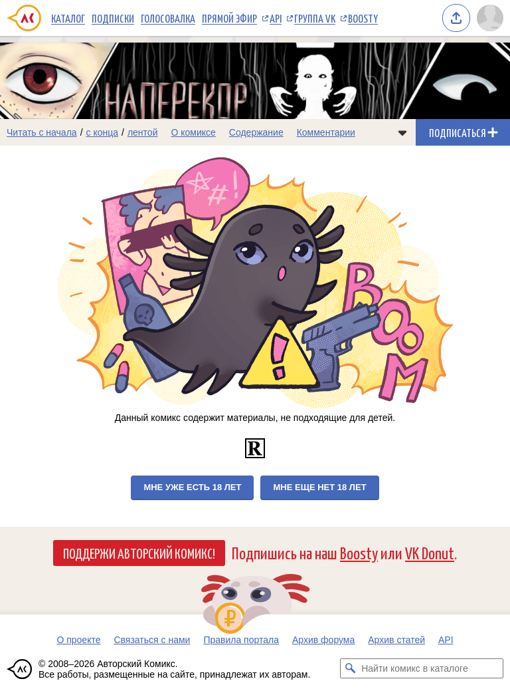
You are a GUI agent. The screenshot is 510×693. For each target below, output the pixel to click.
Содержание (256, 132)
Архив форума (323, 639)
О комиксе (193, 132)
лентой (143, 132)
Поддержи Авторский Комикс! (139, 552)
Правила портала (241, 639)
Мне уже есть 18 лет (192, 487)
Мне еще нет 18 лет (319, 487)
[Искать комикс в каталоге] (350, 668)
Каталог (68, 18)
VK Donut (429, 552)
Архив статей (396, 639)
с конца (102, 132)
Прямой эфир (229, 18)
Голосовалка (168, 18)
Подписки (113, 18)
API (276, 18)
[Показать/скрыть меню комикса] (402, 132)
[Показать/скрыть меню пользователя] (490, 18)
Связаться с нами (152, 639)
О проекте (78, 639)
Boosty (363, 18)
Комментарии (326, 132)
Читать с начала (42, 132)
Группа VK (314, 18)
